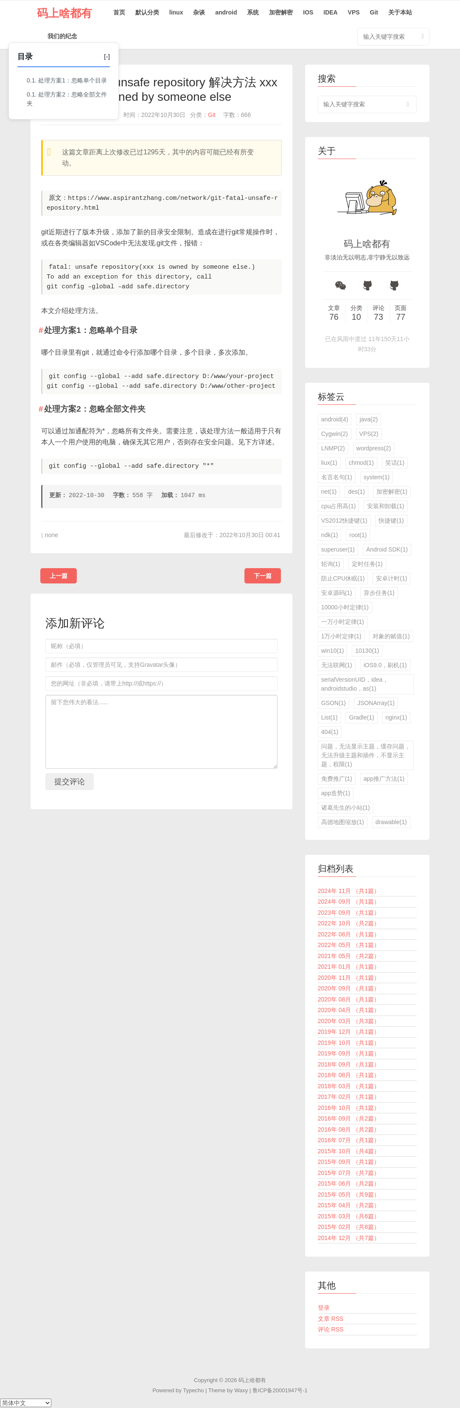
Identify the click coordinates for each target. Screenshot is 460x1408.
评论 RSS (331, 1329)
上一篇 (58, 575)
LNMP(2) (333, 448)
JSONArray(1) (376, 703)
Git (374, 12)
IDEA (330, 12)
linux (176, 12)
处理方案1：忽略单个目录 (72, 80)
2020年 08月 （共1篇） (349, 999)
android (226, 12)
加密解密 (281, 12)
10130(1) (367, 650)
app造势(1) (335, 793)
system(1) (377, 477)
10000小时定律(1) (345, 607)
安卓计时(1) (391, 578)
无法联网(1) (336, 665)
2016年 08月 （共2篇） (349, 1129)
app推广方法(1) (384, 778)
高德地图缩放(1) (342, 822)
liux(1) (329, 462)
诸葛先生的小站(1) (345, 807)
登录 (324, 1307)
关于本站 (400, 12)
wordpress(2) (373, 448)
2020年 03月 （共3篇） (349, 1021)
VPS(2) (369, 433)
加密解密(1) (391, 491)
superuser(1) (338, 549)
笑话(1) (394, 462)
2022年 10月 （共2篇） (349, 923)
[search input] (367, 104)
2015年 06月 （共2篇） (349, 1183)
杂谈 (199, 12)
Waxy (241, 1390)
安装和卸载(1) (385, 506)
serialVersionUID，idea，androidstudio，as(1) (355, 684)
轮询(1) (330, 563)
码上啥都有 (64, 13)
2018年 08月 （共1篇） (349, 1075)
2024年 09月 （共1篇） (349, 901)
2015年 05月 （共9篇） (349, 1194)
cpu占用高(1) (338, 506)
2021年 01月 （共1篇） (349, 966)
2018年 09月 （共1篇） (349, 1064)
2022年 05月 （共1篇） (349, 945)
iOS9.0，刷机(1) (385, 665)
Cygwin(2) (334, 433)
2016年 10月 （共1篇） (349, 1107)
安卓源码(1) (336, 592)
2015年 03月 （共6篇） (349, 1216)
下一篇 (263, 575)
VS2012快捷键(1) (344, 520)
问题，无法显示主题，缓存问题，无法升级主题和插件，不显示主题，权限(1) (365, 755)
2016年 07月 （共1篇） (349, 1140)
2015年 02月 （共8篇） (349, 1226)
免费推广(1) (336, 778)
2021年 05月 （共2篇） (349, 956)
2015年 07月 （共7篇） (349, 1172)
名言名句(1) (336, 477)
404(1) (329, 731)
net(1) (329, 491)
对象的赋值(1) (391, 636)
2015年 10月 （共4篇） (349, 1151)
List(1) (329, 717)
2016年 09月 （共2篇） (349, 1118)
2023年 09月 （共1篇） (349, 912)
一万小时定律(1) (342, 621)
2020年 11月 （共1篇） (349, 977)
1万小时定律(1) (341, 636)
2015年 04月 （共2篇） (349, 1205)
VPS (354, 12)
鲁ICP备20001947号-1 (280, 1390)
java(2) (368, 419)
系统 (253, 12)
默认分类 (147, 12)
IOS (308, 12)
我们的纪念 (62, 36)
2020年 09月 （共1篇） (349, 988)
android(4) (334, 419)
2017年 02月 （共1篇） (349, 1096)
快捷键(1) (391, 520)
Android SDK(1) (387, 549)
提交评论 (69, 781)
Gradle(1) (361, 717)
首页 (119, 12)
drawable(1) (391, 822)
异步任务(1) (379, 592)
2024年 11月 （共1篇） (349, 890)
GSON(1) (333, 703)
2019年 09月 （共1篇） (349, 1053)
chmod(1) (361, 462)
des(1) (356, 491)
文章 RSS (331, 1318)
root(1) (358, 535)
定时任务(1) (367, 563)
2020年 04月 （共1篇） (349, 1010)
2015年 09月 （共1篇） (349, 1161)
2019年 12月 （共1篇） (349, 1031)
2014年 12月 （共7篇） (349, 1237)
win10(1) (332, 650)
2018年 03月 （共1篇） (349, 1086)
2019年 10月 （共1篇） (349, 1042)
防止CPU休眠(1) (343, 578)
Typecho (193, 1390)
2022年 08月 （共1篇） (349, 934)
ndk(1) (329, 535)
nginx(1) (396, 717)
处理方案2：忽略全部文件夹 (67, 99)
